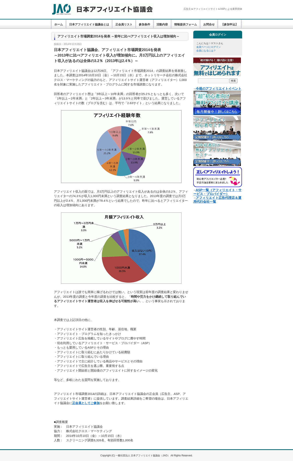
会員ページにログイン (208, 47)
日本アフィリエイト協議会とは (89, 24)
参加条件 (144, 24)
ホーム (58, 24)
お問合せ (209, 24)
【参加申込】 (229, 24)
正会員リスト (123, 24)
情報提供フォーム (185, 24)
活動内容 (162, 24)
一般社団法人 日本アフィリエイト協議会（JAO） (143, 455)
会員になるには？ (206, 50)
